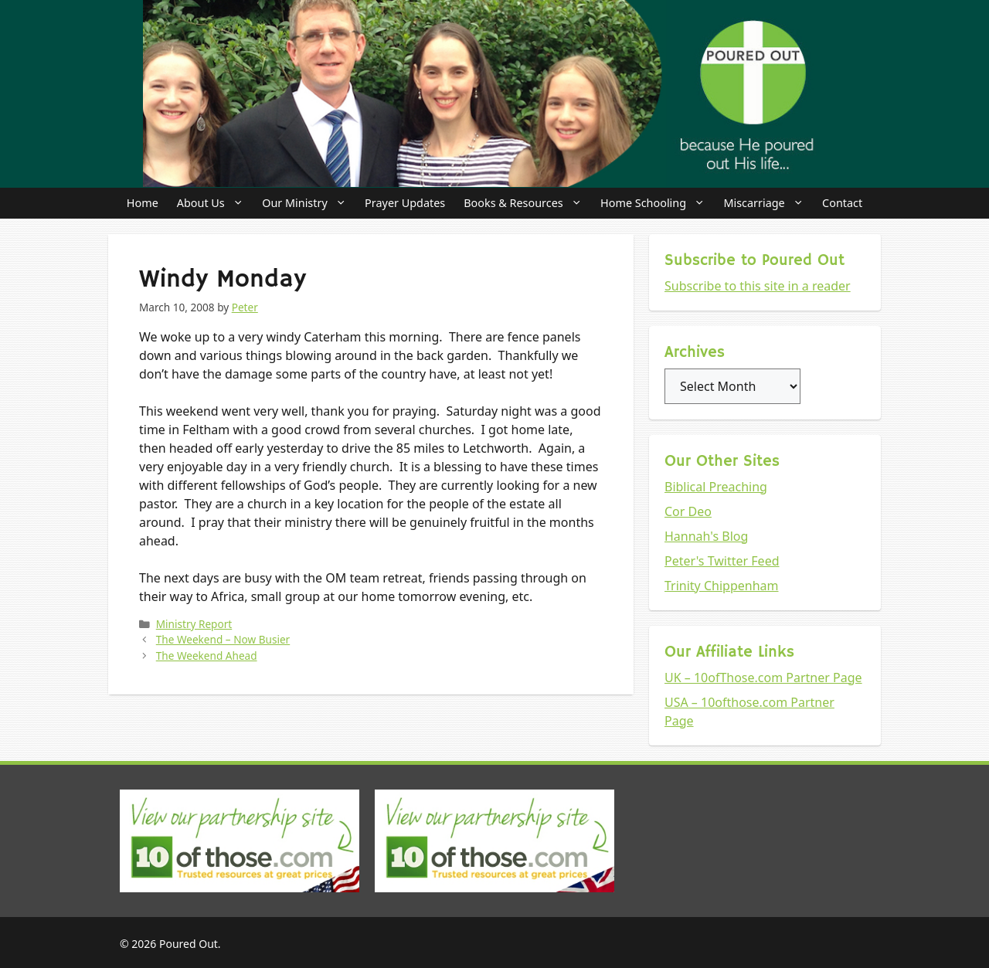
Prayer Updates (405, 202)
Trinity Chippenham (721, 585)
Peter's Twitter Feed (722, 560)
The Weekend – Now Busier (223, 639)
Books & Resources (527, 203)
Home (142, 202)
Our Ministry (308, 203)
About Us (215, 203)
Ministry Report (194, 623)
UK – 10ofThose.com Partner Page (763, 677)
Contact (842, 202)
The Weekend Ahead (206, 655)
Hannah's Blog (706, 536)
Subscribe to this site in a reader (757, 285)
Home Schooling (657, 203)
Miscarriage (768, 203)
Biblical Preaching (715, 486)
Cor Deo (688, 511)
